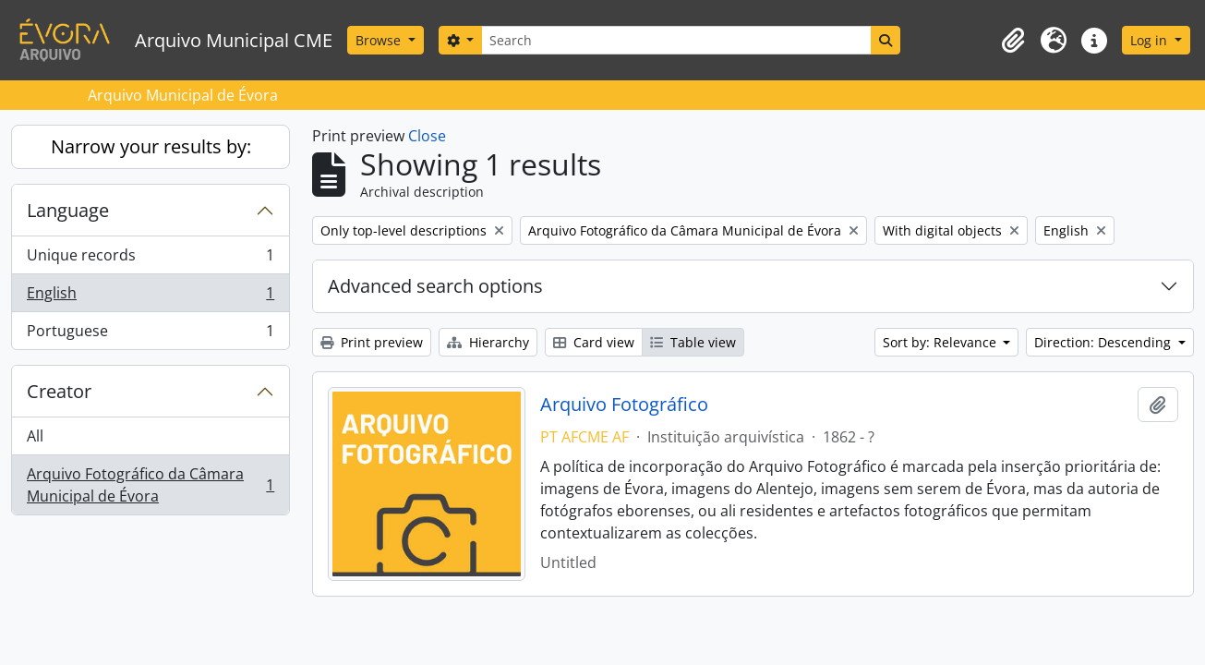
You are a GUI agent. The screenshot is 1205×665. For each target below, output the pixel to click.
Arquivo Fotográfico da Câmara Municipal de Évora (150, 485)
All (35, 436)
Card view (593, 342)
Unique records (150, 259)
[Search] (676, 40)
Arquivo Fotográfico (624, 404)
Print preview (371, 342)
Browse (379, 40)
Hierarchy (488, 342)
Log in (1150, 40)
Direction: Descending (1104, 342)
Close (427, 136)
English (150, 297)
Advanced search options (435, 285)
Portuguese (150, 334)
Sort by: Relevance (941, 342)
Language (68, 210)
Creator (59, 391)
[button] (1013, 40)
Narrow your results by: (151, 146)
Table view (693, 342)
